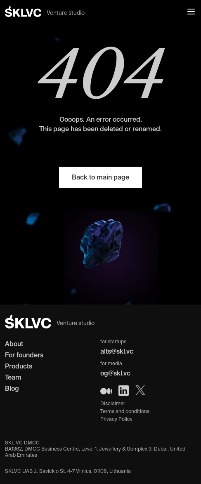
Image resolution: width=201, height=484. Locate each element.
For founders (24, 355)
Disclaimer (112, 403)
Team (13, 377)
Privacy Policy (116, 419)
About (14, 343)
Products (18, 366)
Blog (12, 388)
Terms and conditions (124, 411)
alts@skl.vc (116, 351)
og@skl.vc (115, 373)
